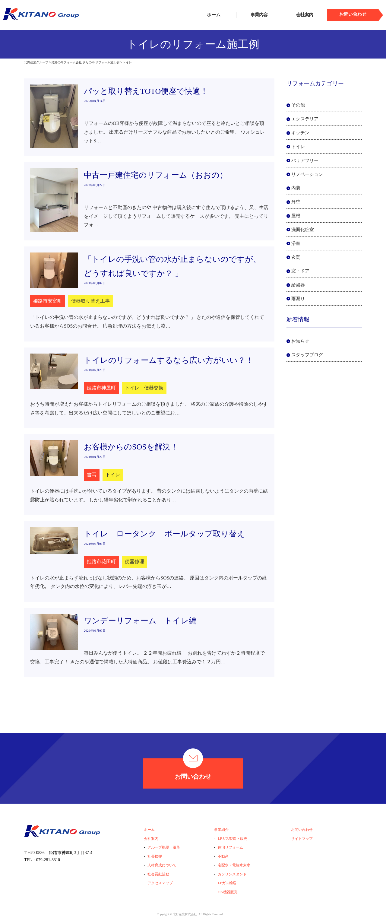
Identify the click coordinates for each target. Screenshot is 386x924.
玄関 (295, 257)
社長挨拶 (154, 856)
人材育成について (161, 865)
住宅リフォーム (230, 847)
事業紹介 (221, 829)
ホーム (213, 14)
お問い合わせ (193, 769)
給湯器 (298, 284)
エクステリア (304, 118)
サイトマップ (302, 839)
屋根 (295, 215)
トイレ (298, 146)
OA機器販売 (227, 892)
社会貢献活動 (158, 874)
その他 (298, 105)
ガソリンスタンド (232, 874)
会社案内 (304, 14)
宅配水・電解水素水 (234, 865)
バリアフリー (304, 160)
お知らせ (300, 341)
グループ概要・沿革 (163, 847)
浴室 (295, 243)
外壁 (295, 201)
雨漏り (298, 298)
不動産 (223, 856)
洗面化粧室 (302, 229)
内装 (295, 188)
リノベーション (307, 174)
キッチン (300, 132)
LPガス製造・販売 (232, 839)
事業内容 (259, 14)
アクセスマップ (160, 883)
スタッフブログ (307, 354)
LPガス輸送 (227, 883)
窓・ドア (300, 270)
